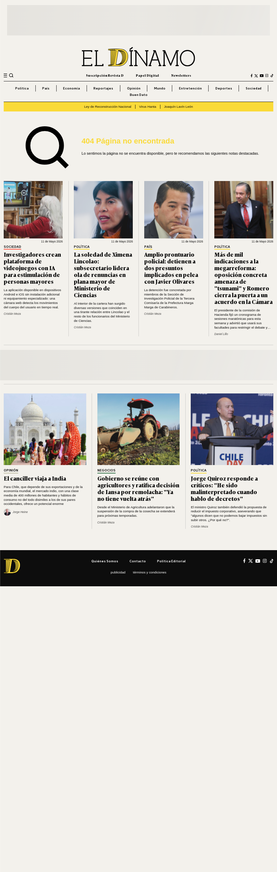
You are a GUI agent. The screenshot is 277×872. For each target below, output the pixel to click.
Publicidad (118, 572)
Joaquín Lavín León (178, 106)
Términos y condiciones (149, 572)
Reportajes (103, 88)
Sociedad (253, 88)
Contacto (137, 561)
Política (22, 88)
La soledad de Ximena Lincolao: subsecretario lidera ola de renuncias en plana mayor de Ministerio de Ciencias (103, 274)
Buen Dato (139, 95)
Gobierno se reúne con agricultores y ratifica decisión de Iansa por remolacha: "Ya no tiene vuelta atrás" (138, 488)
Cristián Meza (12, 313)
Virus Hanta (147, 106)
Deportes (223, 88)
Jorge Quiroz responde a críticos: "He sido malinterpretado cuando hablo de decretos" (224, 488)
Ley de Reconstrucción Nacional (107, 106)
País (46, 88)
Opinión (134, 88)
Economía (71, 88)
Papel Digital (147, 75)
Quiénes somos (104, 561)
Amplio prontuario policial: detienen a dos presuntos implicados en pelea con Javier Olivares (171, 267)
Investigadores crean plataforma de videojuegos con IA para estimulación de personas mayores (32, 267)
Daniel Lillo (221, 334)
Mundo (159, 88)
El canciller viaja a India (35, 478)
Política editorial (171, 561)
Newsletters (181, 75)
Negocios (106, 470)
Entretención (190, 88)
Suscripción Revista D (105, 75)
